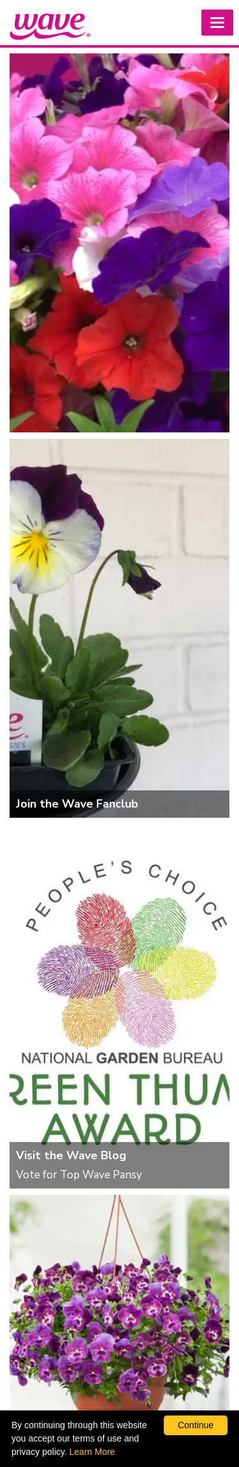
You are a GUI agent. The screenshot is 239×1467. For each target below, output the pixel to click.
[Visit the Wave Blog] (119, 1006)
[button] (217, 22)
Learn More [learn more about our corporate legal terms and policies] (92, 1452)
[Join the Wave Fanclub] (119, 628)
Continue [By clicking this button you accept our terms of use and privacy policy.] (196, 1425)
